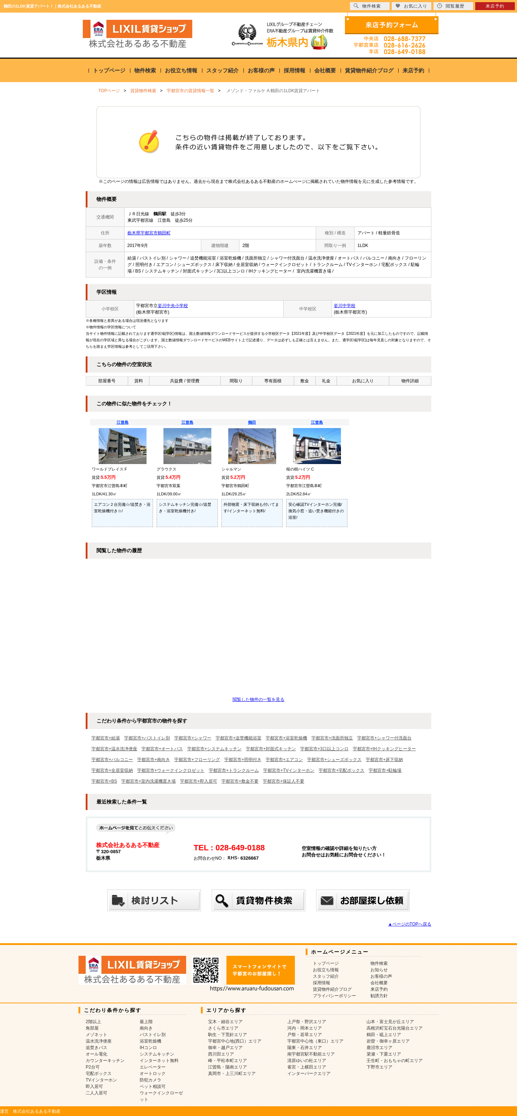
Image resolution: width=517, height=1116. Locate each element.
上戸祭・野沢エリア (306, 1021)
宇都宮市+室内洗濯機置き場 (148, 781)
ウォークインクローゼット (161, 1096)
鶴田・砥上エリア (384, 1034)
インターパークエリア (309, 1073)
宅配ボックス (99, 1073)
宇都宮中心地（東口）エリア (315, 1041)
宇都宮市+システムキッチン (214, 748)
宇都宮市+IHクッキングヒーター (384, 748)
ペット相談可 (153, 1086)
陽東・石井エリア (304, 1047)
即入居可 (94, 1086)
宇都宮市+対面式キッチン (271, 748)
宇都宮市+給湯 (105, 738)
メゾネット (96, 1034)
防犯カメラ (150, 1080)
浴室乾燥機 (150, 1041)
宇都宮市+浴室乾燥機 (286, 738)
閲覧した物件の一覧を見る (258, 699)
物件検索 (145, 70)
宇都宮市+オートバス (162, 748)
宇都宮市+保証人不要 (283, 781)
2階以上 (93, 1021)
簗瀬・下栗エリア (384, 1054)
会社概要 (325, 70)
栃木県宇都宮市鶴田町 (149, 232)
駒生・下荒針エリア (227, 1034)
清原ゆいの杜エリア (306, 1060)
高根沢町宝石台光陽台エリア (395, 1028)
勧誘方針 (379, 995)
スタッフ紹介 (222, 70)
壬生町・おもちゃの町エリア (395, 1060)
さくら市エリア (223, 1028)
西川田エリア (221, 1054)
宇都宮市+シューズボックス (334, 759)
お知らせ (379, 969)
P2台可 (93, 1067)
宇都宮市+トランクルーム (234, 770)
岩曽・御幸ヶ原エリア (388, 1041)
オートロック (153, 1073)
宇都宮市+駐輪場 (385, 770)
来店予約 (413, 70)
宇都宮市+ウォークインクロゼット (170, 770)
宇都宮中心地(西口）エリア (234, 1041)
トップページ (109, 70)
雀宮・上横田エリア (306, 1067)
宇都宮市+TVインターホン (288, 770)
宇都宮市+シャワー (192, 738)
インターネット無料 (159, 1060)
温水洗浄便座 (99, 1041)
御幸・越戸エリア (225, 1047)
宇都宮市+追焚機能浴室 (238, 738)
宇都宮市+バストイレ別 (147, 738)
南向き (146, 1028)
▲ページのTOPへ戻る (409, 924)
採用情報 (294, 70)
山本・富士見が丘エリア (390, 1021)
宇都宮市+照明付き (242, 759)
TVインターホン (101, 1080)
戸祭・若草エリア (304, 1034)
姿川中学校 (344, 305)
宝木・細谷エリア (225, 1021)
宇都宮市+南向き (153, 759)
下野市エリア (379, 1067)
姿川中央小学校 (173, 305)
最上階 (146, 1021)
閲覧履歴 (450, 6)
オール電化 (96, 1054)
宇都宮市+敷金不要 (239, 781)
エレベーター (153, 1067)
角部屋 (92, 1028)
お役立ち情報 (181, 70)
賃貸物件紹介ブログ (369, 70)
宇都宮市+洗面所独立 (332, 738)
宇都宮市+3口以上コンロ (324, 748)
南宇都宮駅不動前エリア (311, 1054)
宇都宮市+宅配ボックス (341, 770)
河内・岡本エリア (304, 1028)
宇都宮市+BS (104, 781)
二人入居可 (96, 1092)
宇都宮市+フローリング (197, 759)
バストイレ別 (153, 1034)
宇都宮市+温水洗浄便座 (114, 748)
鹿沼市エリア (379, 1047)
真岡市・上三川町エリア (232, 1073)
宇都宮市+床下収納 (384, 759)
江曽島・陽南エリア (227, 1067)
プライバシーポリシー (334, 995)
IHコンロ (148, 1047)
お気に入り (411, 6)
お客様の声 (261, 70)
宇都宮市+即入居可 (198, 781)
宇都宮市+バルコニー (112, 759)
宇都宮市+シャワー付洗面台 (384, 738)
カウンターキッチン (105, 1060)
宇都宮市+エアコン (284, 759)
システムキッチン (157, 1054)
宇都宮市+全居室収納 (112, 770)
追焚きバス (96, 1047)
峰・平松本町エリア (227, 1060)
